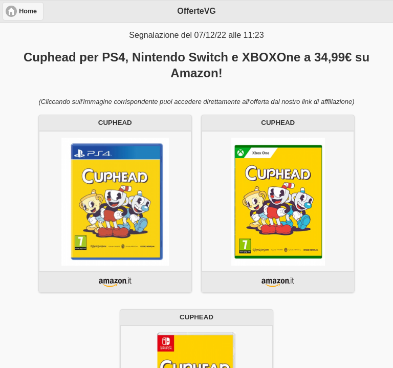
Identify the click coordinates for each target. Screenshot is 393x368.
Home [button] (28, 11)
